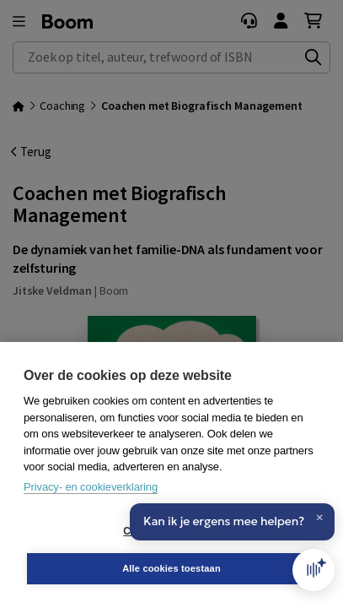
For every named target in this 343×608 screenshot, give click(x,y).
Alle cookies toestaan (171, 568)
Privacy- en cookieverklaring (91, 486)
